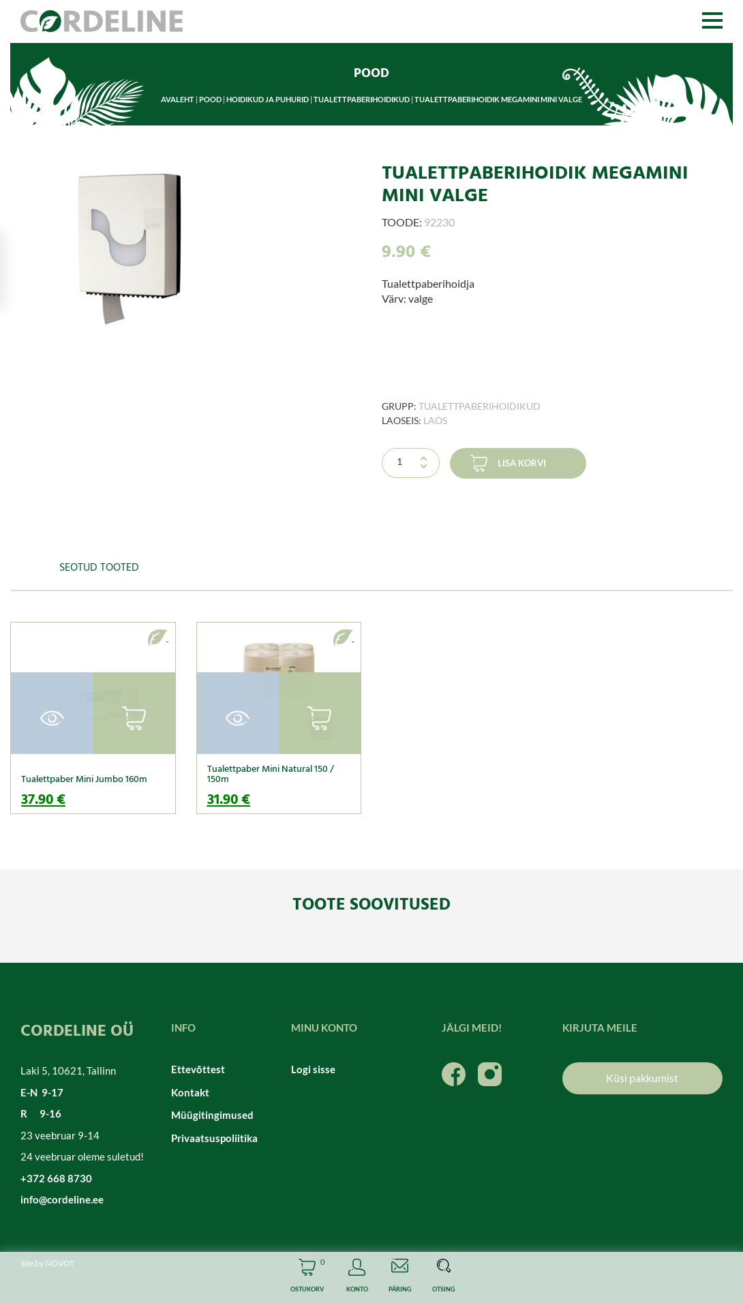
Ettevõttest (198, 1069)
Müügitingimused (212, 1115)
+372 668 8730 (56, 1178)
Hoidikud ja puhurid (267, 99)
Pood (210, 99)
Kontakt (190, 1092)
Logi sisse (313, 1069)
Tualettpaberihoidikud (362, 99)
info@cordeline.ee (62, 1199)
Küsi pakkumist (642, 1077)
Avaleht (177, 99)
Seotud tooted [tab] (99, 568)
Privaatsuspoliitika (214, 1138)
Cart (307, 1277)
